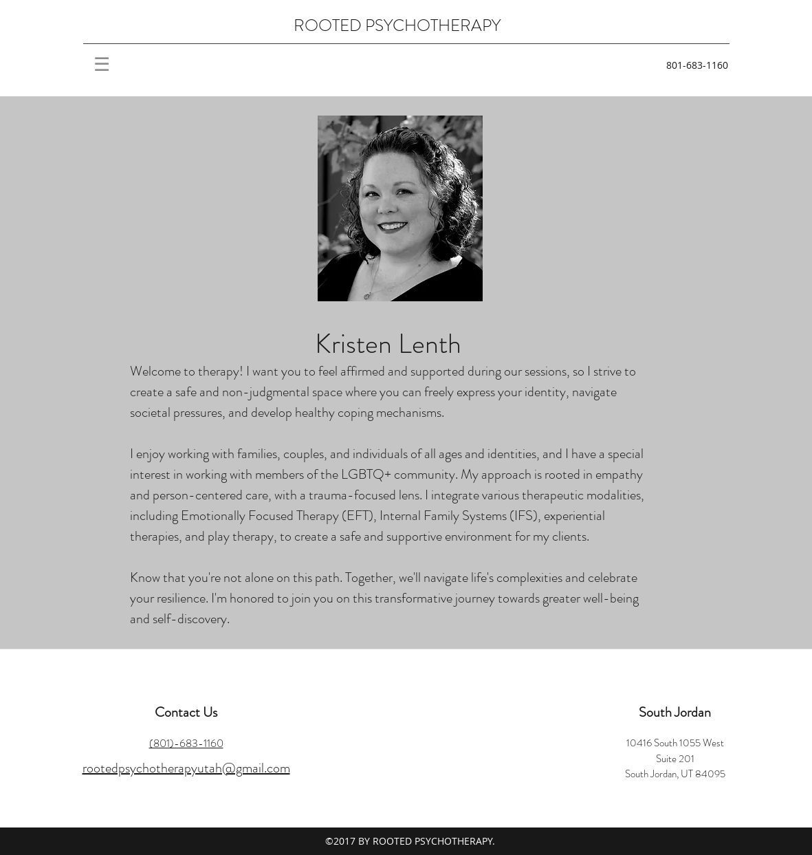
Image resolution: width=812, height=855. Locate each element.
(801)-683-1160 (186, 743)
